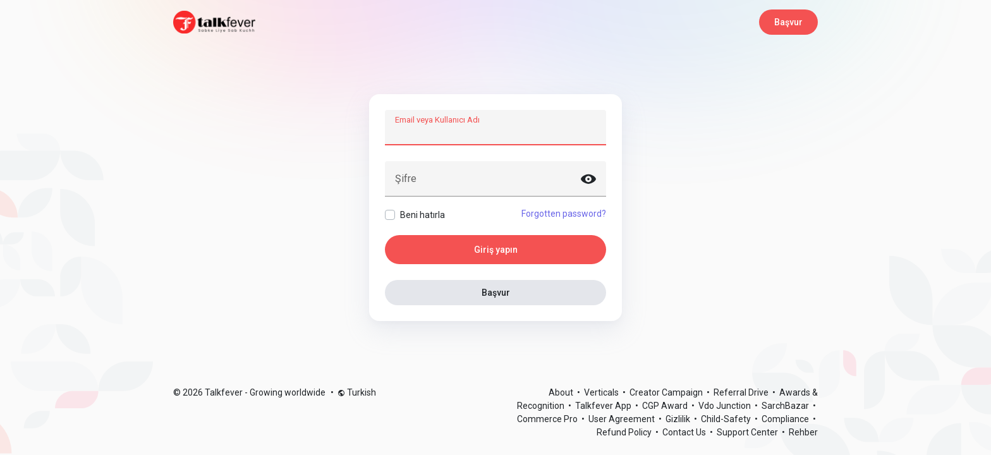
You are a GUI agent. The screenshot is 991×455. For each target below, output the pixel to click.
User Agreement (622, 419)
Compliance (786, 419)
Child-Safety (727, 419)
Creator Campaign (667, 392)
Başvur (788, 22)
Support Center (748, 432)
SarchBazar (786, 406)
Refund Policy (625, 432)
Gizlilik (679, 419)
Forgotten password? (563, 214)
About (562, 392)
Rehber (803, 432)
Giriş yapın (496, 250)
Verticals (602, 392)
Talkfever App (604, 406)
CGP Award (666, 406)
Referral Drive (742, 392)
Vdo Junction (725, 406)
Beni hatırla (422, 215)
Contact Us (685, 432)
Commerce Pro (548, 419)
